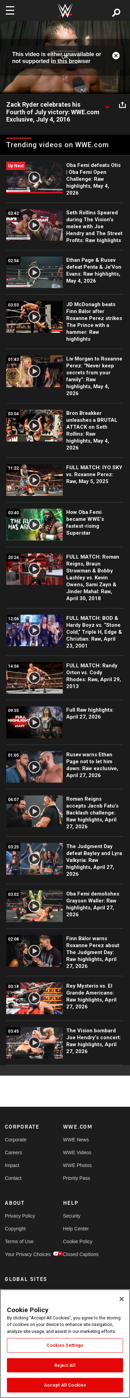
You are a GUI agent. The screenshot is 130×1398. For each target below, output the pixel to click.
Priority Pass (76, 1178)
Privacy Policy (19, 1216)
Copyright (15, 1228)
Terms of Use (19, 1241)
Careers (13, 1152)
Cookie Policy (77, 1241)
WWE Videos (77, 1152)
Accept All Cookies (65, 1385)
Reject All (64, 1365)
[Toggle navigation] (10, 10)
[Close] (121, 1299)
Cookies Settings (64, 1345)
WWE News (76, 1139)
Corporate (15, 1139)
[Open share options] (122, 105)
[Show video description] (107, 105)
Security (72, 1216)
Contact (13, 1178)
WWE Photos (77, 1165)
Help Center (76, 1228)
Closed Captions (77, 1254)
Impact (12, 1165)
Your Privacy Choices (19, 1254)
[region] (65, 1343)
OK (64, 57)
